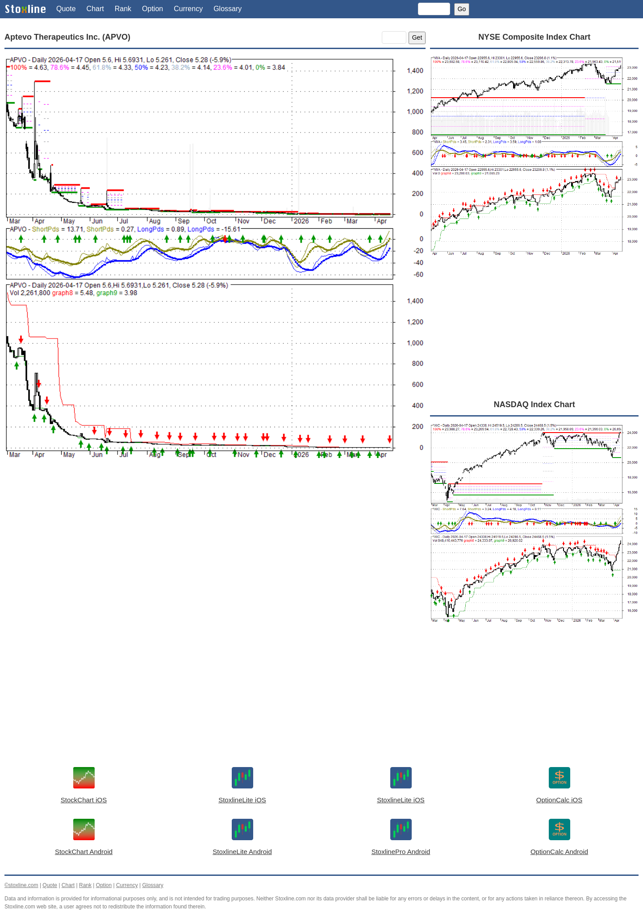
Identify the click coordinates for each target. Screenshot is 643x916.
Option (152, 8)
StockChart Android (84, 851)
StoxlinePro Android (401, 851)
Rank (123, 8)
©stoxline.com (21, 885)
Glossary (227, 8)
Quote (66, 8)
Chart (95, 8)
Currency (188, 8)
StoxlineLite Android (242, 851)
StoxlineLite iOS (242, 800)
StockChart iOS (84, 800)
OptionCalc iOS (559, 800)
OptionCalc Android (559, 851)
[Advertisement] (215, 554)
